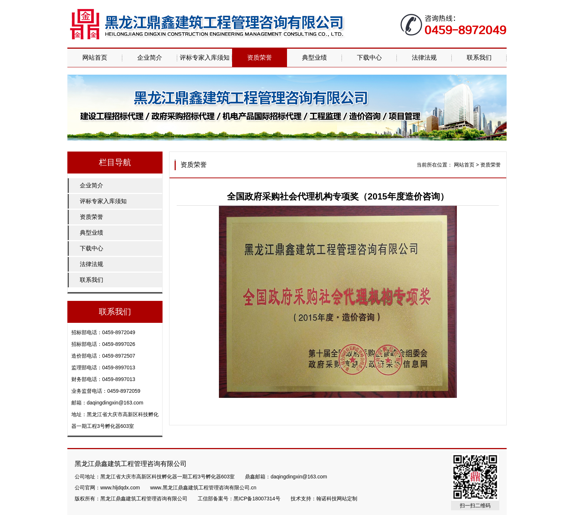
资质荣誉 (259, 57)
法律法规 (424, 57)
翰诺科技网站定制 (336, 498)
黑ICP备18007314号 (257, 498)
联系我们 (479, 57)
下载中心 (369, 57)
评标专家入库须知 (205, 57)
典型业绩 (314, 57)
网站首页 (94, 57)
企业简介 (149, 57)
